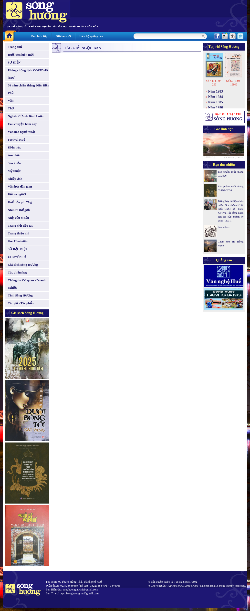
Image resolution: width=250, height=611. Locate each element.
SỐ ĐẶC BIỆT (17, 249)
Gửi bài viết (63, 36)
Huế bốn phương (20, 202)
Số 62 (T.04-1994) (233, 82)
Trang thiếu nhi (18, 233)
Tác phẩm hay (17, 272)
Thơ (11, 108)
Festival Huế (16, 139)
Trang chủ (15, 47)
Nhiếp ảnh (15, 178)
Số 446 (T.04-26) (214, 82)
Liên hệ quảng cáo (91, 36)
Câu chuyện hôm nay (22, 124)
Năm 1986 (215, 107)
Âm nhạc (14, 155)
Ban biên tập (39, 36)
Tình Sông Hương (20, 295)
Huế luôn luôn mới (21, 54)
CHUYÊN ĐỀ (17, 257)
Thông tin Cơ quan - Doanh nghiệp (26, 283)
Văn (10, 100)
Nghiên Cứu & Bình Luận (25, 116)
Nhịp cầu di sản (18, 218)
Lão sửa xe (224, 226)
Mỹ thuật (14, 171)
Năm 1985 (215, 102)
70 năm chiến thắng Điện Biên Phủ (28, 89)
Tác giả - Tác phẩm (21, 303)
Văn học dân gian (20, 186)
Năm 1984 (215, 97)
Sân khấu (14, 163)
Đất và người (17, 194)
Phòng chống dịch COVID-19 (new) (28, 73)
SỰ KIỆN (14, 62)
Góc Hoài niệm (18, 241)
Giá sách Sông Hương (23, 264)
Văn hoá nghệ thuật (21, 132)
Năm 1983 (215, 91)
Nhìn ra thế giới (19, 210)
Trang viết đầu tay (20, 225)
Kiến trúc (14, 147)
